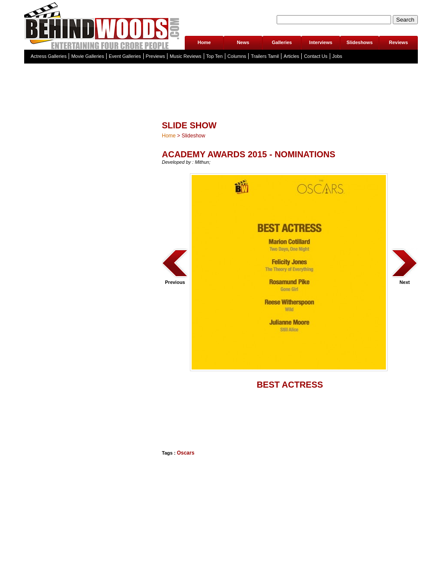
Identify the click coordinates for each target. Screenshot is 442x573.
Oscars (186, 453)
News (243, 42)
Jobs (337, 56)
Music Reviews (185, 56)
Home (204, 42)
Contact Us (315, 56)
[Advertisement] (205, 421)
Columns (236, 56)
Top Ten (214, 56)
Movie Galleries (87, 56)
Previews (155, 56)
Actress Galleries (48, 56)
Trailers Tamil (265, 56)
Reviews (398, 42)
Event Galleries (125, 56)
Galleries (282, 42)
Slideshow (193, 136)
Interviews (320, 42)
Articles (291, 56)
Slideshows (360, 42)
